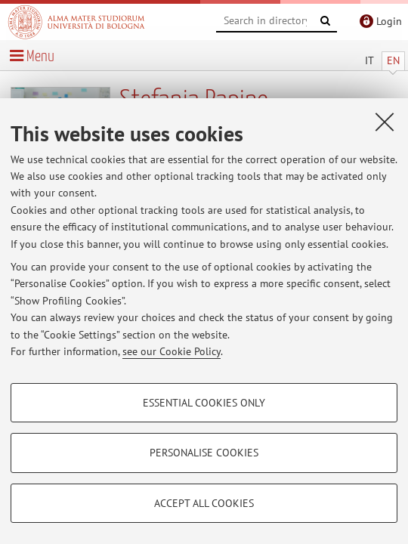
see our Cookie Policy (171, 351)
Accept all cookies (204, 503)
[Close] (384, 122)
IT (369, 60)
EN (393, 60)
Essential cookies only (204, 403)
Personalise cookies (204, 452)
